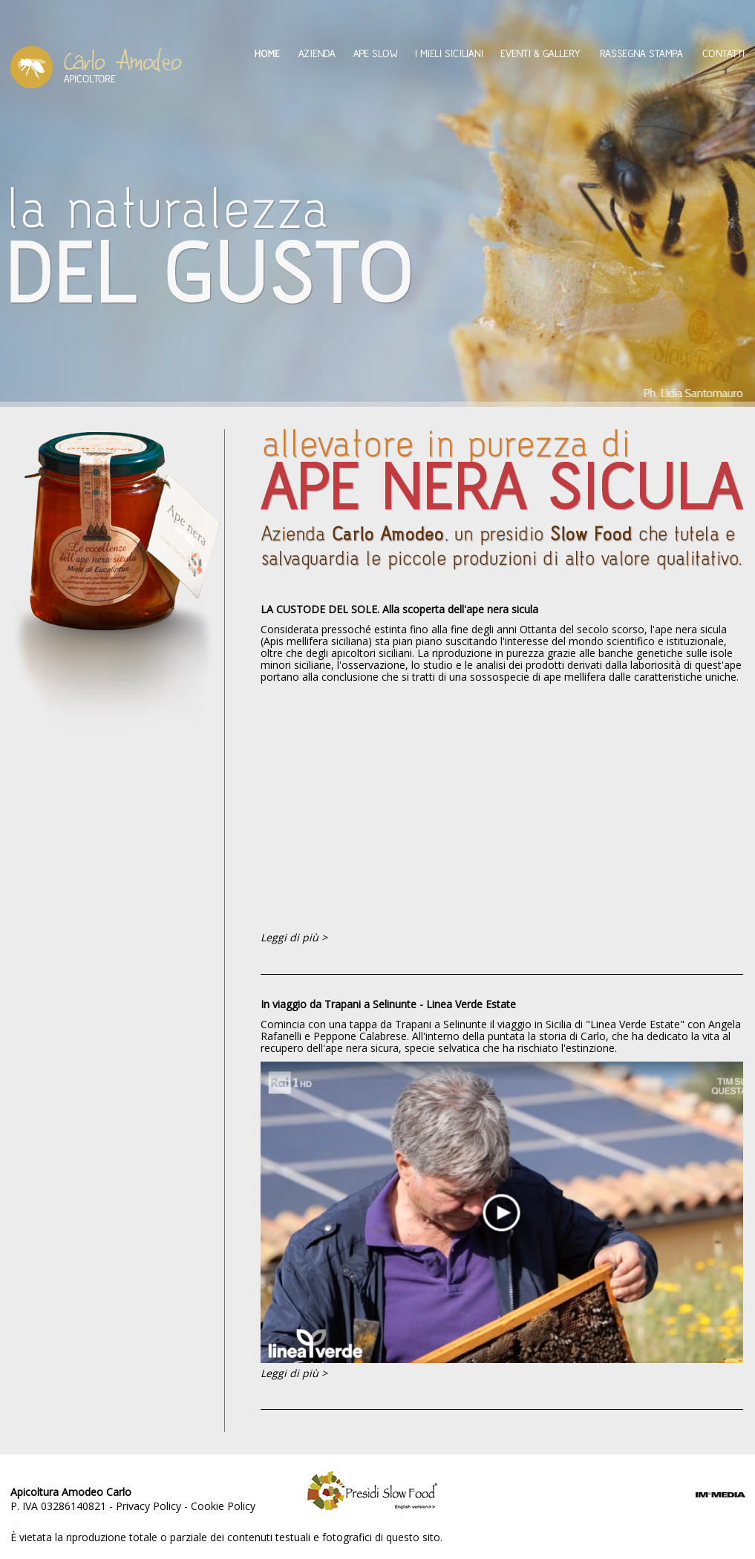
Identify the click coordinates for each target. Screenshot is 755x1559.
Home (267, 53)
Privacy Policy (148, 1506)
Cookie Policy (223, 1506)
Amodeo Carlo (96, 67)
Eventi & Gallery (540, 53)
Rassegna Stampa (641, 53)
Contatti (723, 53)
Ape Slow (375, 53)
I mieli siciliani (449, 53)
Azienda (316, 53)
